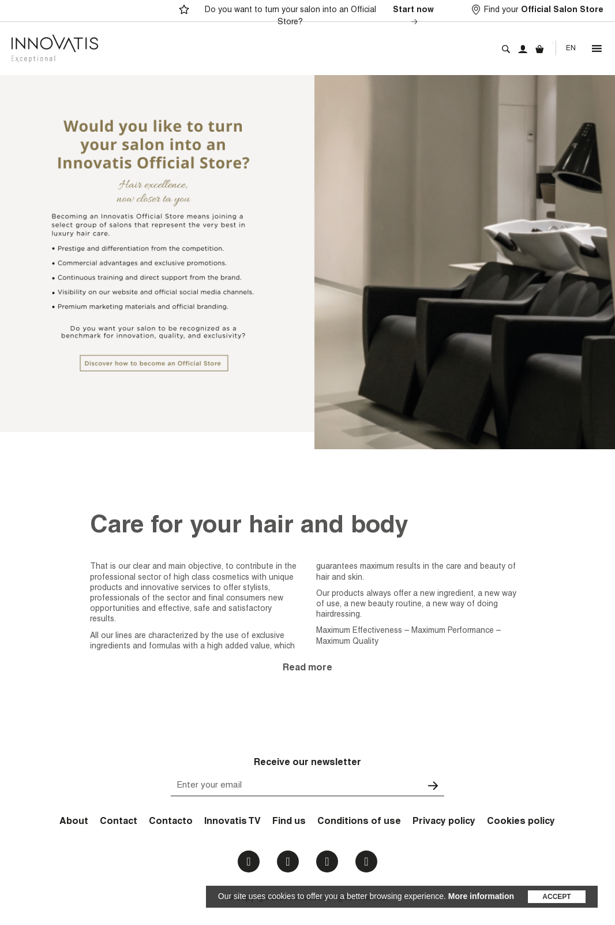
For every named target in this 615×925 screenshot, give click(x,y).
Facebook (248, 861)
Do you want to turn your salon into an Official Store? (321, 17)
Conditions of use (359, 822)
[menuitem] (570, 48)
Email (366, 861)
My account (522, 49)
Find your (543, 11)
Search (506, 49)
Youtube (327, 861)
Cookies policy (521, 822)
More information (481, 896)
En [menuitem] (571, 48)
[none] (570, 48)
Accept (556, 897)
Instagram (288, 861)
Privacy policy (443, 822)
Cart (539, 49)
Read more (307, 668)
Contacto (171, 822)
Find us (289, 822)
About (73, 822)
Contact (118, 822)
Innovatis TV (232, 822)
